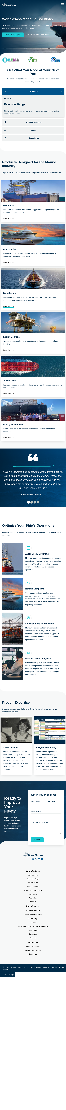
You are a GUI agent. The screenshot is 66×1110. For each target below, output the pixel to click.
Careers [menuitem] (33, 938)
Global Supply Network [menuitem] (33, 914)
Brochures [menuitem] (33, 954)
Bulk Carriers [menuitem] (33, 875)
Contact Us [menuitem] (33, 934)
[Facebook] (42, 859)
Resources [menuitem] (33, 943)
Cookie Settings (8, 975)
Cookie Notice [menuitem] (60, 967)
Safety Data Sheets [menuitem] (33, 947)
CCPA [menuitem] (52, 967)
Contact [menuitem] (19, 967)
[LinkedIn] (39, 859)
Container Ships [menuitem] (33, 879)
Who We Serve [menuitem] (33, 871)
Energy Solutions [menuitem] (33, 887)
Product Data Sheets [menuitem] (33, 950)
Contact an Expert (12, 35)
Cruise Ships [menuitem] (33, 883)
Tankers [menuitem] (33, 902)
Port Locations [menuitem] (33, 930)
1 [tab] (28, 502)
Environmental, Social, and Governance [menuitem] (33, 927)
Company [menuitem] (33, 919)
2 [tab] (31, 502)
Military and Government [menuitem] (33, 890)
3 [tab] (35, 502)
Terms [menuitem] (13, 967)
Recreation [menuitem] (33, 898)
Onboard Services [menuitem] (33, 910)
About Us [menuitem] (33, 923)
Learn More (7, 219)
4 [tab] (38, 502)
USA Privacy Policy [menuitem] (41, 967)
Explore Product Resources (37, 35)
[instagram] (33, 859)
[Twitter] (36, 859)
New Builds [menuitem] (33, 894)
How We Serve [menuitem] (33, 907)
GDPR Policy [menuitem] (28, 967)
